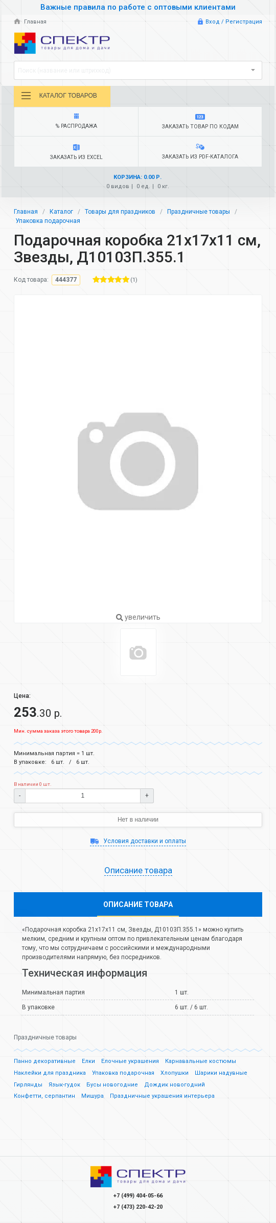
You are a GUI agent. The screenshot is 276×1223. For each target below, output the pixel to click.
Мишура (92, 1096)
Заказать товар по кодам (200, 122)
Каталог (61, 211)
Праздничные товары (199, 211)
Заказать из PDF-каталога (200, 152)
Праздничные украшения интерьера (162, 1096)
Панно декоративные (45, 1061)
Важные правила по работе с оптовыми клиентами (138, 7)
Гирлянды (28, 1084)
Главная (30, 21)
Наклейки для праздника (50, 1073)
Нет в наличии (138, 819)
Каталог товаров (59, 95)
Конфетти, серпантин (44, 1096)
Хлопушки (174, 1073)
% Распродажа (76, 121)
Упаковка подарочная (48, 220)
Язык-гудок (64, 1084)
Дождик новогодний (174, 1084)
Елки (88, 1061)
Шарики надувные (221, 1073)
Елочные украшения (130, 1061)
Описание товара (138, 870)
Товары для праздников (120, 211)
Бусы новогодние (112, 1084)
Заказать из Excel (76, 152)
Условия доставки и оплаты (138, 841)
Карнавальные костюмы (200, 1061)
